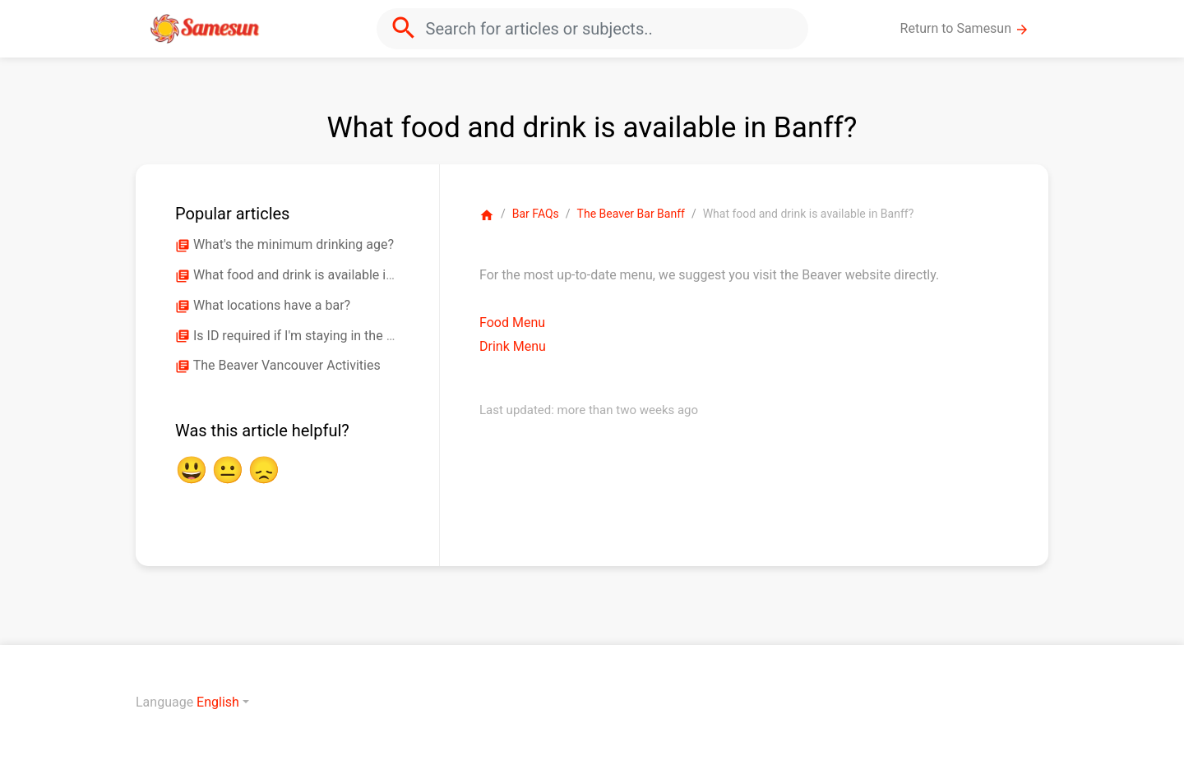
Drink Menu (512, 346)
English (218, 702)
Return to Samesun (964, 29)
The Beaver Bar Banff (631, 213)
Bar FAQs (535, 213)
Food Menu (512, 322)
